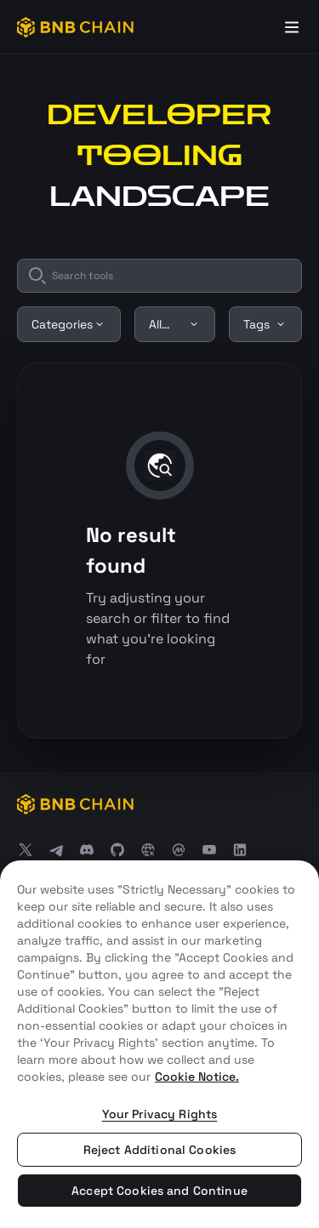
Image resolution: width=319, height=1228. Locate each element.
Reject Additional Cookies (159, 1149)
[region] (159, 1044)
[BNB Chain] (75, 27)
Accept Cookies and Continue (159, 1190)
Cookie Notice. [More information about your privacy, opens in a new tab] (197, 1076)
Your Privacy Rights (160, 1114)
